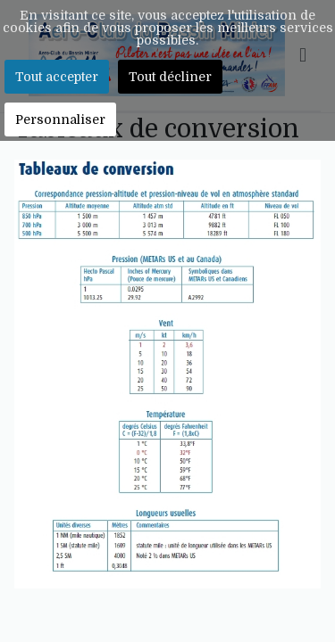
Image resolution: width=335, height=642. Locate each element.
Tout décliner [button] (170, 77)
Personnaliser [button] (60, 119)
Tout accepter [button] (56, 77)
